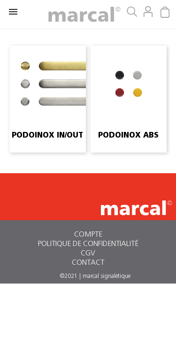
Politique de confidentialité (88, 243)
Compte (88, 234)
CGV (88, 253)
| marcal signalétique (104, 276)
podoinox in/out (47, 135)
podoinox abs (128, 135)
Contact (88, 262)
